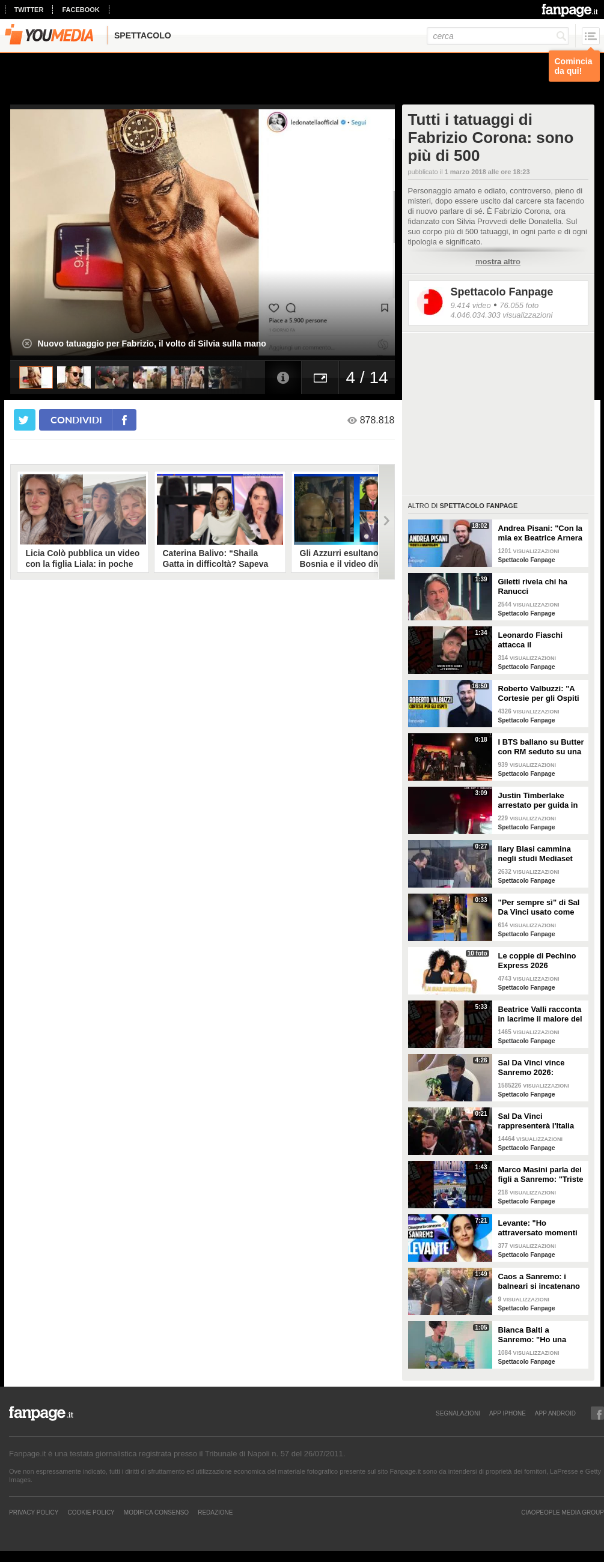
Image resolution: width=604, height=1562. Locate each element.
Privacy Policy (33, 1512)
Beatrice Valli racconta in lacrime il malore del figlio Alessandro (540, 1014)
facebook (80, 9)
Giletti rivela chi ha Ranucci (533, 586)
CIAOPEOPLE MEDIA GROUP (562, 1512)
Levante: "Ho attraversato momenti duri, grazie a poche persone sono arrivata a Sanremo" (539, 1228)
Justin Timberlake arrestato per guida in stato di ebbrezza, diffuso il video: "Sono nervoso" (539, 800)
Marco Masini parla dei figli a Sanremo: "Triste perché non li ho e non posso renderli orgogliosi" (541, 1174)
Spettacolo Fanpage (502, 292)
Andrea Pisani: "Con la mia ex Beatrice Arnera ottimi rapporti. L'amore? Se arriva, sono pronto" (540, 533)
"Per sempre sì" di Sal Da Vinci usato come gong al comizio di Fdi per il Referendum (539, 907)
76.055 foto (518, 305)
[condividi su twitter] (24, 420)
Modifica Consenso (156, 1512)
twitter (29, 9)
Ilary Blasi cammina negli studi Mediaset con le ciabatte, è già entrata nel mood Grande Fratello (536, 854)
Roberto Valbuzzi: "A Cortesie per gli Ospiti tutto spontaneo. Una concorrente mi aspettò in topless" (541, 693)
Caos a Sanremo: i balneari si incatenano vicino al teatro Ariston (540, 1281)
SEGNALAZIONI (458, 1413)
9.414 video (471, 305)
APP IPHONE (507, 1413)
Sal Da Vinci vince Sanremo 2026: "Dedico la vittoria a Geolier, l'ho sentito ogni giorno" (535, 1067)
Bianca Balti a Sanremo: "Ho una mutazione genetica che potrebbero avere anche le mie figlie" (538, 1335)
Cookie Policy (90, 1512)
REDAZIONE (215, 1512)
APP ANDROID (555, 1413)
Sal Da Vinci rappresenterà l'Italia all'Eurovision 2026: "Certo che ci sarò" (536, 1121)
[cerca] (498, 36)
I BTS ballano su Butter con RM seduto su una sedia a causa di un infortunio (541, 747)
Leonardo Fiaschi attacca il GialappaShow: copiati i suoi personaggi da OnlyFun (540, 640)
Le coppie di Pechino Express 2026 (537, 960)
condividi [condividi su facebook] (76, 419)
